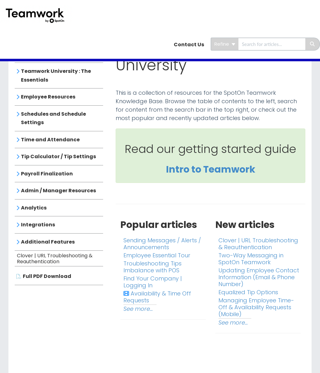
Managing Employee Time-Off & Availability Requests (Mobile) (256, 307)
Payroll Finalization (47, 173)
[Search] (312, 44)
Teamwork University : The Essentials (56, 75)
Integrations (38, 224)
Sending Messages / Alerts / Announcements (162, 243)
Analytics (34, 207)
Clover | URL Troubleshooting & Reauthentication (54, 258)
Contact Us (189, 44)
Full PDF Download (47, 276)
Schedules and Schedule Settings (53, 118)
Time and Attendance (50, 139)
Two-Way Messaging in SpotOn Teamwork (250, 258)
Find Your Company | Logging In (152, 282)
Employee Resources (48, 96)
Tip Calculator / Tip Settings (58, 156)
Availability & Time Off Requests (157, 297)
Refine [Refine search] (224, 44)
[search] (272, 44)
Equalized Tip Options (248, 292)
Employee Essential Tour (156, 255)
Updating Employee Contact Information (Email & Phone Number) (258, 277)
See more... (138, 309)
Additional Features (48, 241)
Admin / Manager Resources (58, 190)
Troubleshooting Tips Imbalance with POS (152, 267)
